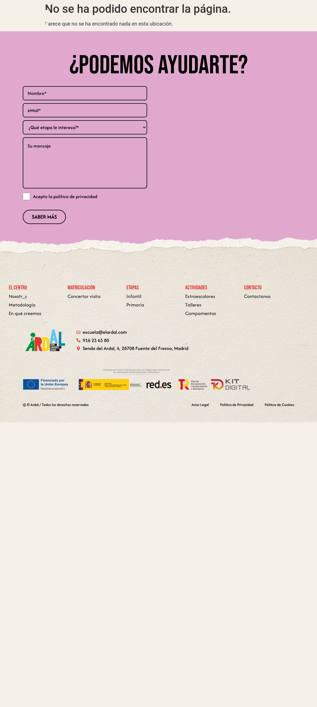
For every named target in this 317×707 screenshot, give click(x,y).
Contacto (250, 18)
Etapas (185, 18)
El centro (113, 18)
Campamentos (200, 313)
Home (89, 18)
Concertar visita (84, 296)
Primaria (135, 304)
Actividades (284, 18)
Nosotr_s (18, 296)
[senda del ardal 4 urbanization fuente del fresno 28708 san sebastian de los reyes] (232, 144)
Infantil (133, 296)
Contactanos (257, 296)
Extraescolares (200, 296)
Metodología (218, 18)
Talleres (193, 304)
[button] (185, 18)
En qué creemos (149, 18)
